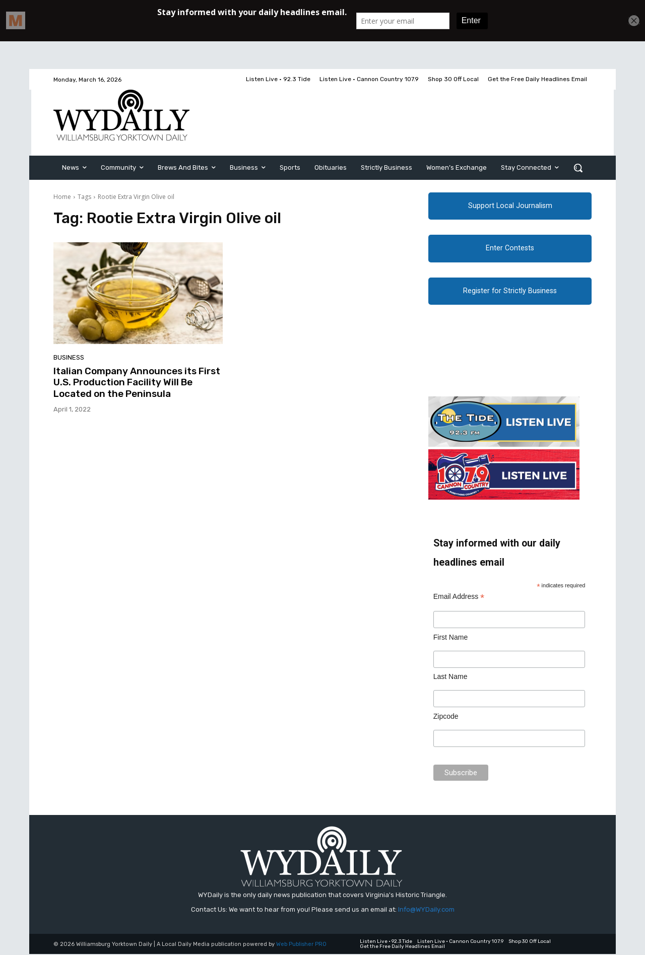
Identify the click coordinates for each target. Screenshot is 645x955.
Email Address (459, 597)
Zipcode (446, 717)
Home (62, 196)
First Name (450, 638)
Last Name (450, 677)
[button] (578, 168)
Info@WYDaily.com (426, 910)
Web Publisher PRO (301, 945)
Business (68, 357)
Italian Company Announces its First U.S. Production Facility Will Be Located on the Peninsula (136, 382)
